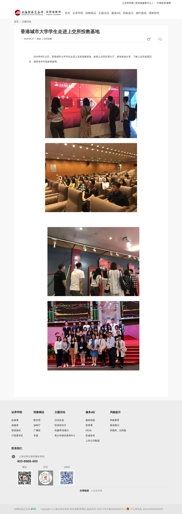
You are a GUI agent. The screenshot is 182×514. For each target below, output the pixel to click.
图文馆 (37, 420)
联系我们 (16, 448)
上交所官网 (128, 3)
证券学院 (78, 13)
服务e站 (116, 13)
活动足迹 (59, 420)
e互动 (89, 430)
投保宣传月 (60, 425)
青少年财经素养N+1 (65, 435)
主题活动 (103, 13)
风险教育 (114, 420)
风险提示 (128, 13)
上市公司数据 (93, 440)
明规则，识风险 (118, 430)
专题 (36, 435)
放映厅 (37, 425)
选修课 (14, 425)
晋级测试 (16, 430)
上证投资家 (96, 490)
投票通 (89, 425)
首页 (67, 13)
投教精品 (90, 13)
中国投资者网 (164, 3)
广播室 (37, 430)
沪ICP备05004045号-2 (114, 509)
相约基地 (141, 13)
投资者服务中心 (143, 3)
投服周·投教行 (62, 430)
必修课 (14, 420)
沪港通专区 (17, 435)
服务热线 (90, 420)
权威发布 (90, 435)
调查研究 (154, 13)
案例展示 (114, 425)
